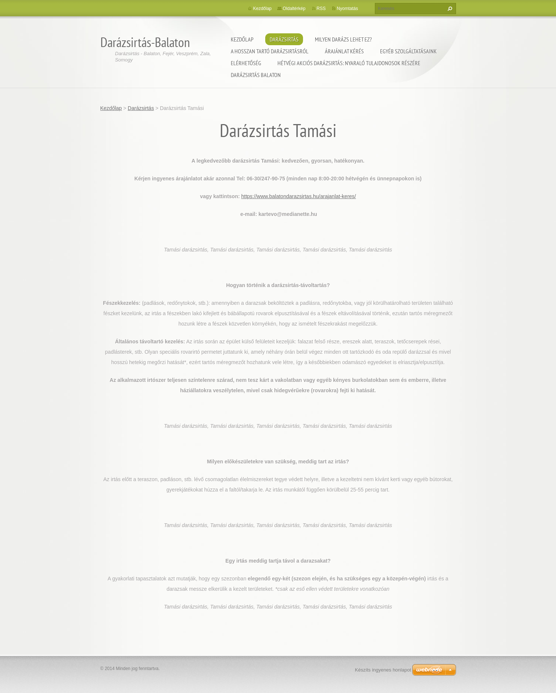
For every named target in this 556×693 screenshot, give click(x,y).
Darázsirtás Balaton (256, 75)
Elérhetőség (246, 63)
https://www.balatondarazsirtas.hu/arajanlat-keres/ (298, 196)
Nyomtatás (347, 8)
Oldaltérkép (294, 8)
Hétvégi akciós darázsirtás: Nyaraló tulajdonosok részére (348, 63)
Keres (449, 8)
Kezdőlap (242, 39)
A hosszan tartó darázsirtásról (270, 51)
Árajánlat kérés (344, 51)
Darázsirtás (284, 39)
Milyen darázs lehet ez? (343, 39)
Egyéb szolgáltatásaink (408, 51)
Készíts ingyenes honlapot (383, 670)
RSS (321, 8)
